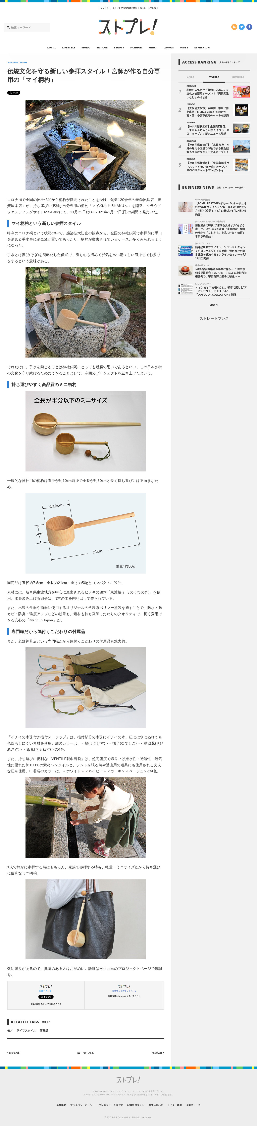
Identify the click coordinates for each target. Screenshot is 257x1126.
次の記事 (157, 1052)
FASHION (136, 47)
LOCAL (51, 47)
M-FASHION (202, 47)
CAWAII (169, 47)
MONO (86, 47)
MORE (214, 306)
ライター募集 (182, 1105)
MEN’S (184, 47)
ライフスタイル (26, 1030)
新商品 (44, 1030)
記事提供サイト (137, 1105)
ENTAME (102, 47)
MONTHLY (238, 77)
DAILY (190, 77)
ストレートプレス (214, 320)
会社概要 (50, 1105)
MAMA (153, 47)
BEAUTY (119, 47)
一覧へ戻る (86, 1052)
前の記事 (14, 1052)
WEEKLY (214, 77)
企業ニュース (204, 1105)
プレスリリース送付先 (108, 1105)
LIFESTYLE (68, 47)
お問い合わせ (160, 1105)
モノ (10, 1030)
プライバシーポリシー (75, 1105)
